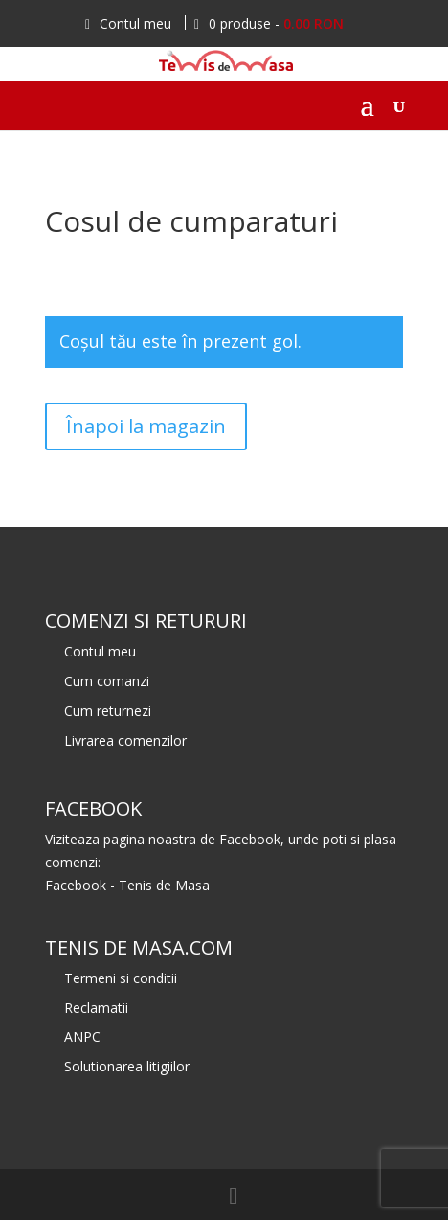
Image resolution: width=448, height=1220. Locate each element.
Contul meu (128, 23)
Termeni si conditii (120, 978)
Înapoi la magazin (146, 426)
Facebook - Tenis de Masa (127, 885)
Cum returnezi (107, 711)
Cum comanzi (106, 681)
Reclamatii (96, 1008)
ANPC (82, 1036)
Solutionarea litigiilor (127, 1066)
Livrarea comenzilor (125, 740)
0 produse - (269, 23)
